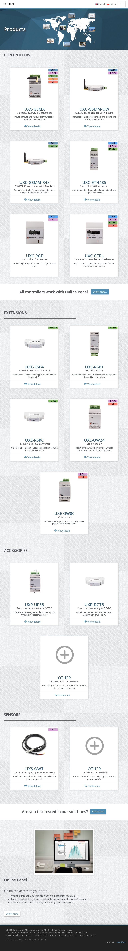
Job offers (121, 942)
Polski (111, 4)
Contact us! (98, 811)
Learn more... (100, 291)
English (100, 4)
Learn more (12, 913)
